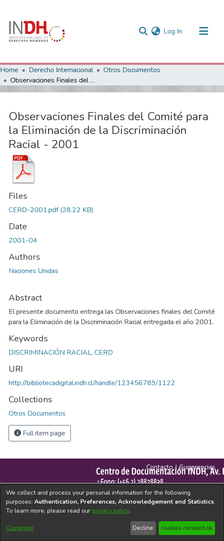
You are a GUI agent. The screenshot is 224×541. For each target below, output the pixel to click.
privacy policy (110, 511)
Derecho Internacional (61, 70)
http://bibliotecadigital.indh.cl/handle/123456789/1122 (92, 383)
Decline (143, 528)
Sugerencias (197, 467)
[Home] (37, 31)
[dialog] (112, 512)
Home (9, 70)
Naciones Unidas (33, 271)
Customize (20, 528)
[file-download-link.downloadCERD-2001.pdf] (51, 210)
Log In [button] (173, 31)
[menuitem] (155, 31)
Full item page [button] (39, 433)
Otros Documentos (131, 70)
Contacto (159, 467)
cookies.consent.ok (186, 528)
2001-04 (23, 240)
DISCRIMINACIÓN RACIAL (50, 352)
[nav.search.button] (143, 31)
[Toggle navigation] (203, 31)
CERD (103, 352)
